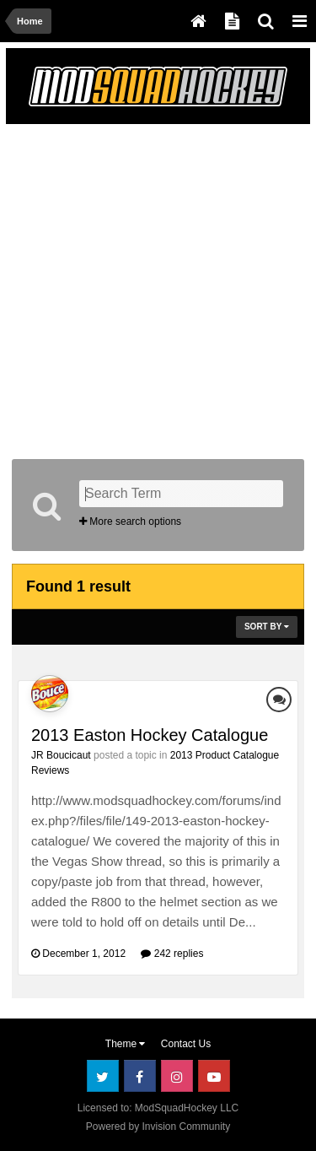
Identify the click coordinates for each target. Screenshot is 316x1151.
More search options (130, 521)
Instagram (177, 1076)
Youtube (214, 1076)
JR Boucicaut (61, 755)
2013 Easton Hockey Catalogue (149, 735)
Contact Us (186, 1044)
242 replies (172, 953)
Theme (125, 1044)
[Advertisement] (158, 288)
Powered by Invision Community (158, 1126)
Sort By (266, 626)
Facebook (140, 1076)
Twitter (103, 1076)
